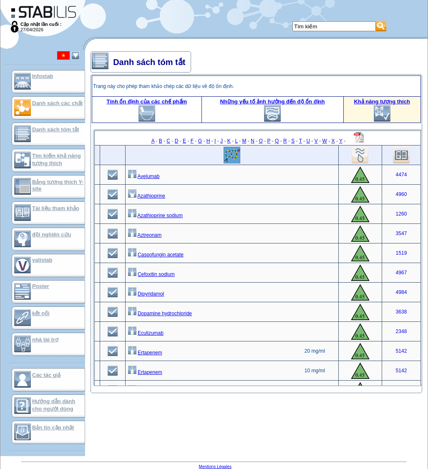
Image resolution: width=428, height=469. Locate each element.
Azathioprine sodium (160, 215)
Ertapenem (150, 353)
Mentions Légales (215, 466)
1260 (401, 214)
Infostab (42, 76)
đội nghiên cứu (51, 234)
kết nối (41, 313)
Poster (40, 286)
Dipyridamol (151, 294)
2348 (401, 331)
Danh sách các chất (57, 103)
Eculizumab (151, 333)
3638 (401, 312)
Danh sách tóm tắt (55, 129)
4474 (401, 175)
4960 (401, 194)
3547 (401, 233)
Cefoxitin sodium (156, 274)
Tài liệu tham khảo (55, 208)
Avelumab (148, 176)
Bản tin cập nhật (53, 427)
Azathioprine (151, 196)
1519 (401, 253)
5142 (401, 351)
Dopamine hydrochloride (165, 313)
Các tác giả (46, 375)
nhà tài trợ (45, 339)
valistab (42, 260)
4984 (401, 292)
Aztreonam (149, 235)
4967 (401, 273)
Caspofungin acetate (161, 255)
